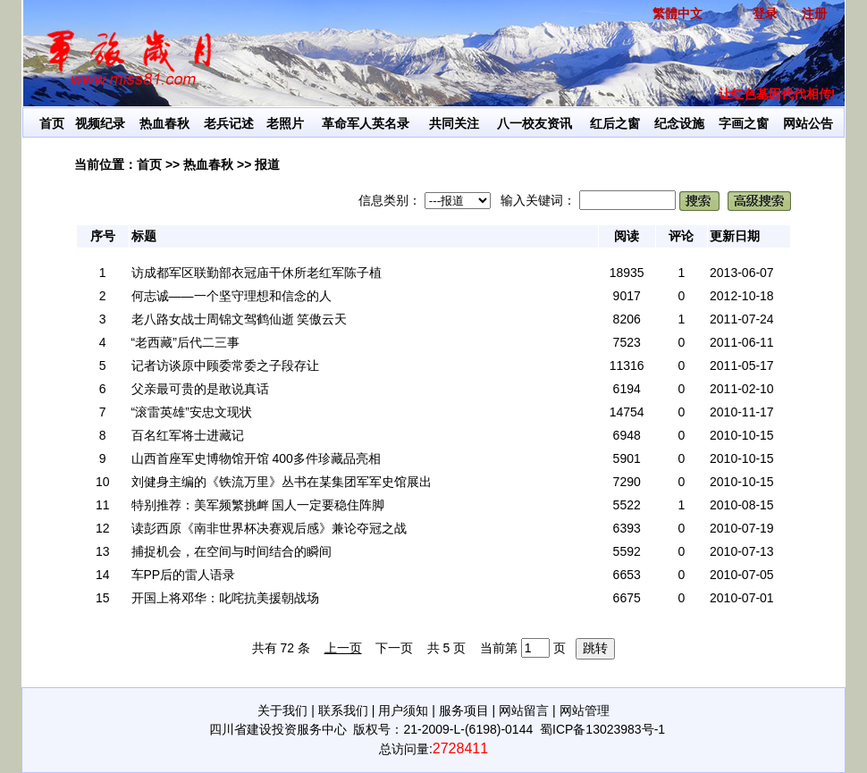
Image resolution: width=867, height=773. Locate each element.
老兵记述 (229, 123)
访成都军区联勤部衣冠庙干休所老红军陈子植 (256, 272)
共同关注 (454, 123)
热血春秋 (164, 123)
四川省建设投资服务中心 (278, 729)
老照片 (285, 123)
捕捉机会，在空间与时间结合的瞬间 (231, 551)
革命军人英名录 (365, 123)
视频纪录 (100, 123)
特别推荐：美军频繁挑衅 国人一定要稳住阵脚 (258, 505)
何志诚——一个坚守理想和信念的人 (231, 296)
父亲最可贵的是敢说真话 (200, 389)
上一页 (343, 648)
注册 (814, 13)
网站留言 (524, 710)
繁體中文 (677, 13)
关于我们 (282, 710)
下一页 (394, 648)
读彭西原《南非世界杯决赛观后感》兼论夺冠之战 (269, 528)
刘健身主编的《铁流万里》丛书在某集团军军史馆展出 (281, 482)
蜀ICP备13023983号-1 (602, 729)
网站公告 (808, 123)
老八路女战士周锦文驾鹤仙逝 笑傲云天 (239, 319)
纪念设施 (679, 123)
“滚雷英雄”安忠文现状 (191, 412)
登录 (765, 13)
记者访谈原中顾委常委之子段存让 (225, 365)
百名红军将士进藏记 (187, 435)
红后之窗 (615, 123)
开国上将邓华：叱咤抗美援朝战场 (225, 598)
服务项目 (464, 710)
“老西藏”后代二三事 (185, 342)
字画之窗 (744, 123)
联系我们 (343, 710)
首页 (51, 123)
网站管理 (585, 710)
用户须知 (403, 710)
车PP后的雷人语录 (183, 574)
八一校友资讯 (534, 123)
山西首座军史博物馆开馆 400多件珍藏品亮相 (256, 458)
